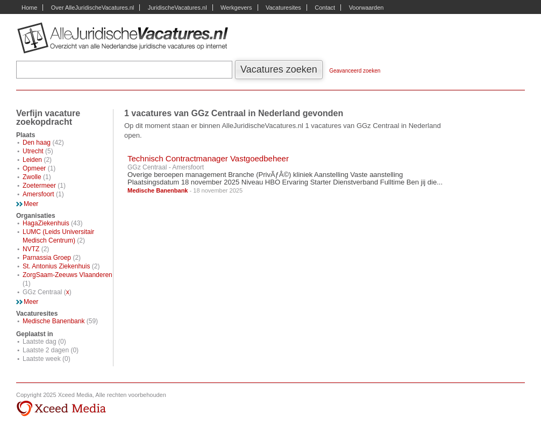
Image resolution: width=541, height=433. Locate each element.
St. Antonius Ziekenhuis (56, 266)
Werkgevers (236, 7)
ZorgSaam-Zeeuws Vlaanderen (67, 275)
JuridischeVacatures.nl (177, 7)
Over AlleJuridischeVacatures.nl (92, 7)
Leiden (32, 160)
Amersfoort (38, 194)
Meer (31, 204)
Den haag (37, 142)
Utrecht (33, 151)
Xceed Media (61, 409)
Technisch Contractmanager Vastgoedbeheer (208, 158)
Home (29, 7)
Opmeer (34, 168)
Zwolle (32, 177)
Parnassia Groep (47, 257)
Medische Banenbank (53, 321)
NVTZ (31, 249)
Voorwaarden (366, 7)
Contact (325, 7)
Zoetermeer (39, 185)
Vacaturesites (283, 7)
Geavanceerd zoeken (354, 71)
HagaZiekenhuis (46, 223)
